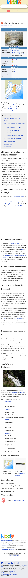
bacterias (19, 318)
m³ (13, 75)
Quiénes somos (19, 572)
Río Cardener (8, 404)
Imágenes (13, 10)
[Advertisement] (14, 17)
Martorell (18, 46)
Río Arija (7, 419)
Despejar (22, 6)
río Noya (21, 392)
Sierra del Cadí (15, 50)
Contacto (15, 574)
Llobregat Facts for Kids (18, 500)
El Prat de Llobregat (16, 52)
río (14, 103)
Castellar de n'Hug (13, 108)
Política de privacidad (6, 574)
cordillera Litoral (15, 243)
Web (9, 10)
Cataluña (16, 61)
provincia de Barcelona (8, 198)
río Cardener (13, 392)
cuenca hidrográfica (6, 204)
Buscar (25, 6)
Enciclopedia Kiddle (6, 540)
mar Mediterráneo (21, 53)
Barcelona (16, 65)
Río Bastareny (8, 401)
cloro (4, 318)
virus (15, 318)
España (15, 59)
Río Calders (8, 433)
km (14, 69)
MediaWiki (12, 571)
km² (15, 71)
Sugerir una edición (14, 555)
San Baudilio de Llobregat (11, 255)
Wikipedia (15, 569)
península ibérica (13, 105)
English (18, 10)
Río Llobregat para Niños (7, 549)
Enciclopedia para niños (6, 25)
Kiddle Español (4, 572)
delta (22, 249)
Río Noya (7, 409)
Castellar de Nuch (17, 387)
